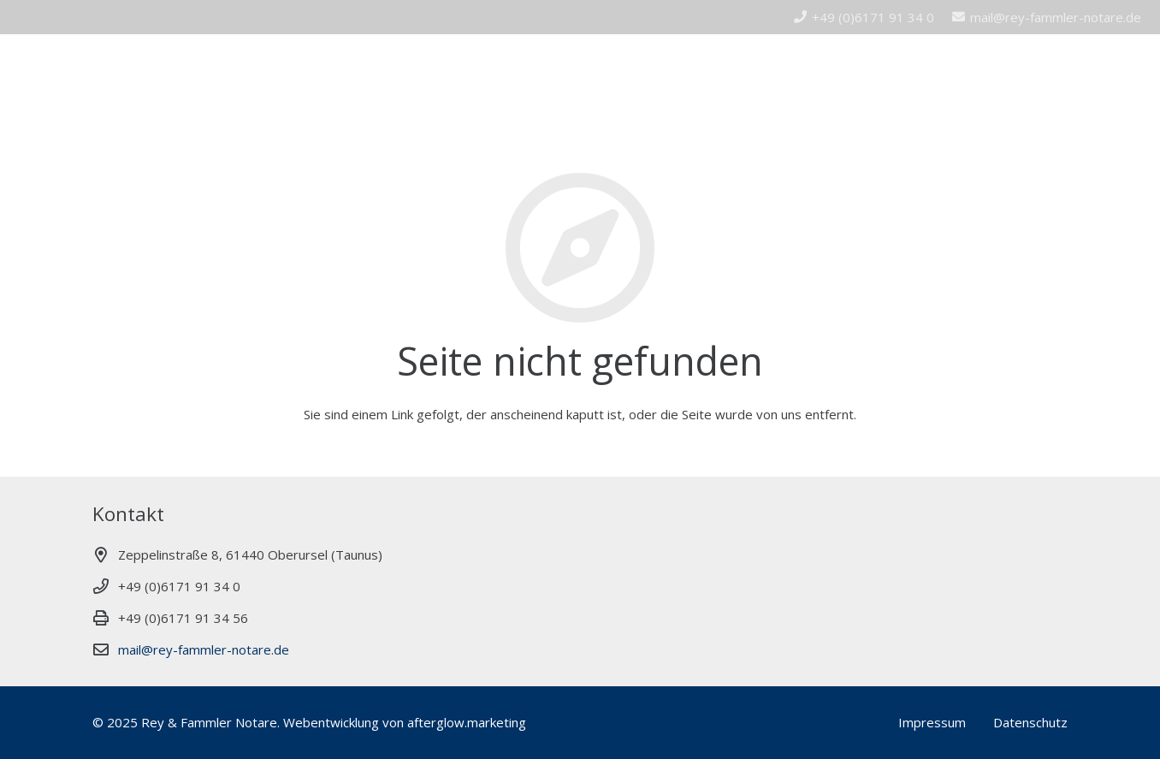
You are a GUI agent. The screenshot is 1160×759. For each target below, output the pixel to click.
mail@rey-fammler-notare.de (203, 649)
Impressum (932, 722)
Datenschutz (1030, 722)
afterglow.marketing (466, 722)
